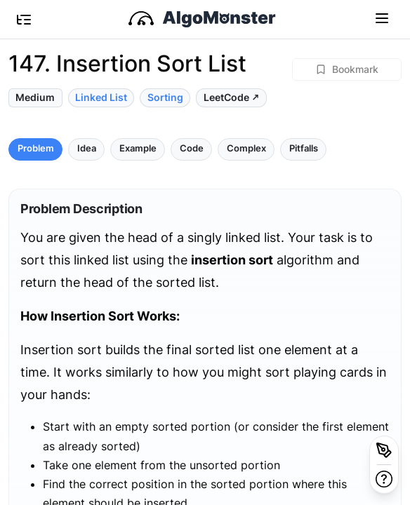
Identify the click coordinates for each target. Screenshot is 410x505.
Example (138, 148)
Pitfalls (303, 148)
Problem (36, 148)
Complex (246, 148)
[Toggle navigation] (382, 17)
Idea (86, 148)
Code (192, 148)
